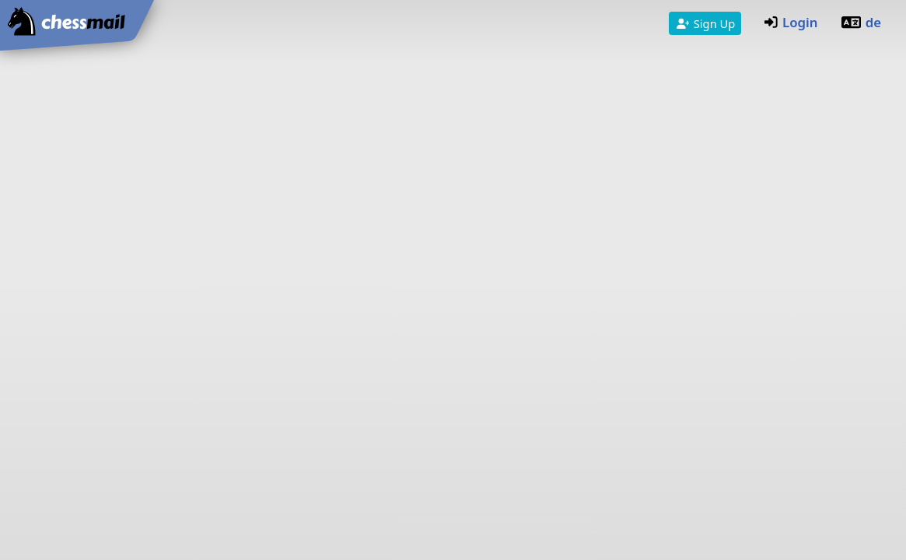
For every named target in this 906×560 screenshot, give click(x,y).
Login (791, 22)
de (860, 22)
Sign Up (705, 23)
